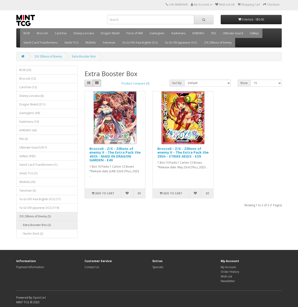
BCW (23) (25, 70)
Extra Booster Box (84, 56)
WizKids (90, 42)
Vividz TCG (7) (28, 173)
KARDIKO (198, 33)
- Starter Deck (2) (31, 234)
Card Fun (61, 33)
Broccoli (42, 33)
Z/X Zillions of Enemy (218, 42)
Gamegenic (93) (29, 113)
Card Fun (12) (28, 87)
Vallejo (254, 33)
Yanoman (109, 42)
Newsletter (228, 281)
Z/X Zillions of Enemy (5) (35, 216)
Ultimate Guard (233, 33)
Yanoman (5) (27, 190)
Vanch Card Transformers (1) (38, 165)
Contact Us (92, 267)
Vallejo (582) (27, 156)
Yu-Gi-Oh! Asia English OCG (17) (40, 199)
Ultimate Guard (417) (33, 147)
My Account (228, 267)
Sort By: (177, 83)
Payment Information (30, 267)
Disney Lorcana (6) (31, 96)
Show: (244, 83)
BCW (27, 33)
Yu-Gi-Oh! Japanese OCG (181, 42)
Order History (230, 272)
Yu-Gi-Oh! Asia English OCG (140, 42)
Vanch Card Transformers (41, 42)
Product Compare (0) (135, 83)
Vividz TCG (71, 42)
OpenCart (39, 298)
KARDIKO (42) (28, 130)
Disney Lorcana (84, 33)
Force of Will (134, 33)
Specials (157, 267)
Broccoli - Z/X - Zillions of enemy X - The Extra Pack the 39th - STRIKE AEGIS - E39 (183, 152)
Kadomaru (179, 33)
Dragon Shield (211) (32, 104)
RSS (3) (23, 139)
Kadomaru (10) (29, 122)
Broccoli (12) (27, 79)
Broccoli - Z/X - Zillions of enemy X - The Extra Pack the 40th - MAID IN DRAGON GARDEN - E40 (115, 154)
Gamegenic (157, 33)
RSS (213, 33)
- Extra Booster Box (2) (35, 225)
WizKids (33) (27, 182)
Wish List (226, 276)
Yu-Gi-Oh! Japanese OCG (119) (39, 208)
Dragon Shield (110, 33)
